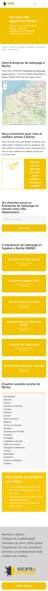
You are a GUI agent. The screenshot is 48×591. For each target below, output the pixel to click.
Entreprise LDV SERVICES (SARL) (24, 323)
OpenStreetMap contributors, (30, 124)
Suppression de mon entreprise (22, 547)
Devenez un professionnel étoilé (22, 551)
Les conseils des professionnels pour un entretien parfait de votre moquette (24, 490)
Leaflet (10, 124)
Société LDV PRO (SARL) (24, 259)
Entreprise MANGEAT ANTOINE (24, 366)
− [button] (5, 87)
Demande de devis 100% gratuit (22, 543)
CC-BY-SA (42, 124)
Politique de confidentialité (18, 538)
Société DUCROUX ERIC (24, 280)
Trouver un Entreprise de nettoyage (21, 47)
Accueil (4, 47)
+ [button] (5, 84)
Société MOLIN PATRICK (23, 302)
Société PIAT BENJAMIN (24, 344)
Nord (10, 49)
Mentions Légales (13, 534)
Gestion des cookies (15, 556)
